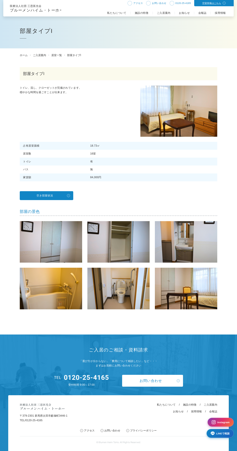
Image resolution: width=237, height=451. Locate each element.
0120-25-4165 (183, 3)
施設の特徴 (141, 13)
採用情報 (220, 13)
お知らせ (184, 13)
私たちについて (116, 13)
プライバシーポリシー (143, 430)
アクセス (138, 3)
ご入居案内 (164, 13)
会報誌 (202, 13)
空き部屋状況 (45, 195)
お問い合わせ (159, 3)
